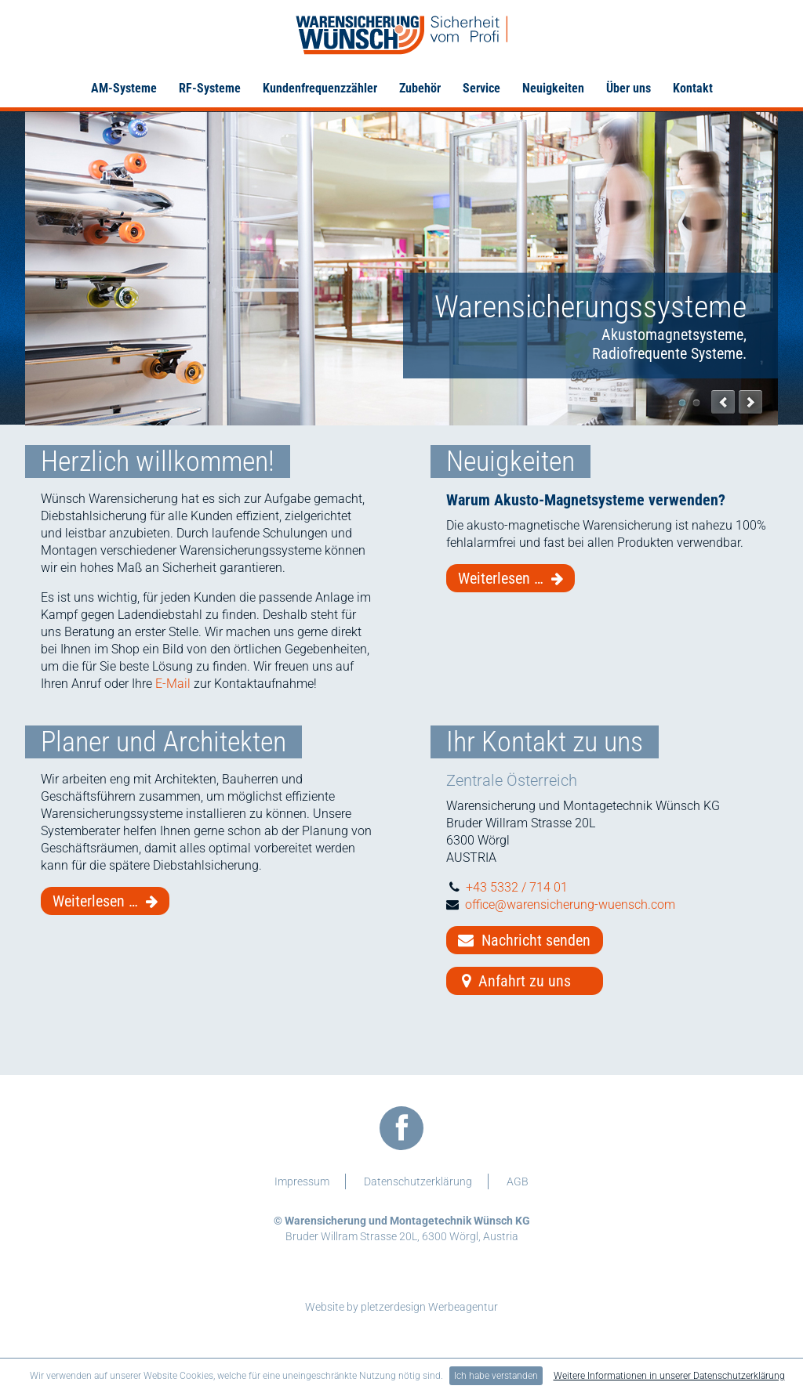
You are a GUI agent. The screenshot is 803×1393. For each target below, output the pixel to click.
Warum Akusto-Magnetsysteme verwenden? (585, 499)
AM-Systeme (124, 88)
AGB (518, 1181)
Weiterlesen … (516, 578)
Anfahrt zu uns (514, 980)
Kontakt (693, 88)
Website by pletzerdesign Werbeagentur (401, 1307)
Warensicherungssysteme (682, 403)
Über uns (628, 88)
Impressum (301, 1181)
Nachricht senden (524, 940)
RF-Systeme (210, 88)
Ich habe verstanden (496, 1375)
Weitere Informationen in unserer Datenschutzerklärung (669, 1375)
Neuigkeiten (553, 88)
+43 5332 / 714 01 (517, 887)
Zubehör (420, 88)
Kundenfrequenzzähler (320, 88)
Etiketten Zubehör (696, 403)
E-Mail (173, 683)
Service (481, 88)
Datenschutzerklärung (418, 1181)
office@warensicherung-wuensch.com (570, 904)
